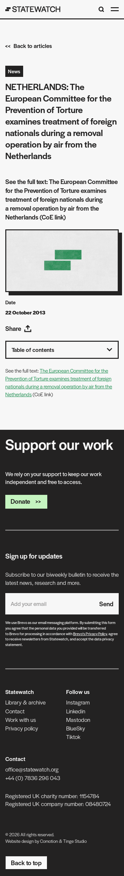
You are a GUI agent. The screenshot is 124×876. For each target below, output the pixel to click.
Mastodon (78, 720)
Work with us (20, 720)
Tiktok (73, 737)
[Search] (101, 9)
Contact (14, 711)
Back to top (26, 862)
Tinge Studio (75, 841)
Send (106, 603)
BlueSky (75, 728)
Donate (26, 501)
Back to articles (28, 46)
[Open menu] (115, 9)
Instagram (78, 702)
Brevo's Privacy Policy (90, 633)
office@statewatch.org (32, 769)
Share (18, 328)
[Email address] (49, 603)
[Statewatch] (33, 9)
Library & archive (25, 702)
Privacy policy (21, 728)
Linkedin (75, 711)
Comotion (49, 841)
